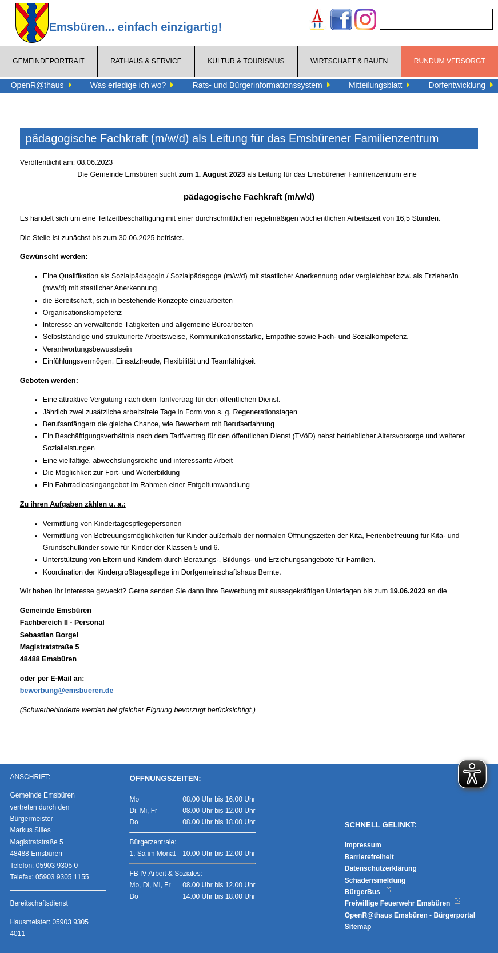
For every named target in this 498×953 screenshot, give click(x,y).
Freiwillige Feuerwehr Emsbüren (403, 903)
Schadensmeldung (375, 880)
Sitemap (358, 927)
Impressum (363, 845)
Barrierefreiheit (369, 857)
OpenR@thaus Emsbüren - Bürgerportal (410, 915)
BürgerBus (368, 892)
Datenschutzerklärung (381, 868)
